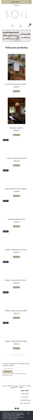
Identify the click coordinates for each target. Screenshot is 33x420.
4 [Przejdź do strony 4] (16, 355)
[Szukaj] (12, 25)
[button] (4, 25)
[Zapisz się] (7, 371)
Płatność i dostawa (12, 386)
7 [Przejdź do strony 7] (21, 355)
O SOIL (4, 386)
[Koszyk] (29, 25)
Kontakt (20, 387)
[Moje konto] (21, 25)
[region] (16, 36)
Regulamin (22, 386)
